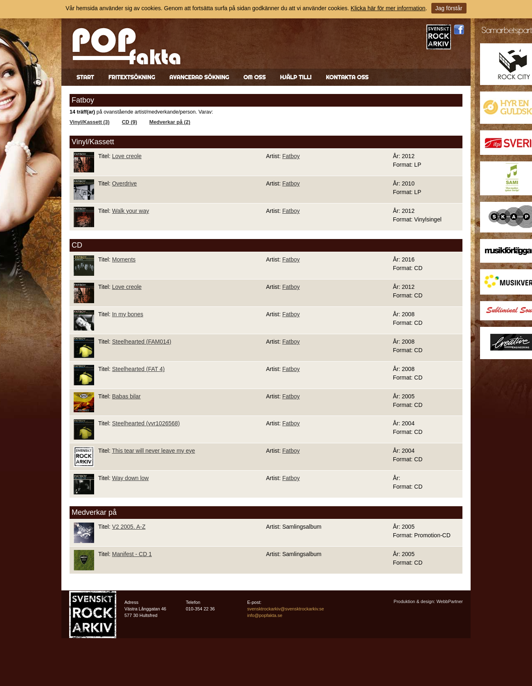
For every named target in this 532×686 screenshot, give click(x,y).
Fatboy (291, 156)
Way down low (130, 478)
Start (85, 77)
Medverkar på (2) (169, 122)
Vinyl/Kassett (93, 142)
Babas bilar (126, 396)
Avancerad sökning (199, 77)
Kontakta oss (347, 77)
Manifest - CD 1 (132, 554)
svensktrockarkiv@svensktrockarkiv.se (285, 608)
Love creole (127, 156)
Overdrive (124, 183)
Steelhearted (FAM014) (141, 341)
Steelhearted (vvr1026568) (146, 423)
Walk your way (130, 211)
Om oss (254, 77)
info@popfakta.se (264, 615)
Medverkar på (94, 512)
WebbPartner (449, 601)
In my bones (127, 314)
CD (77, 245)
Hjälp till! (295, 77)
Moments (124, 259)
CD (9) (129, 122)
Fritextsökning (131, 77)
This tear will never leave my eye (153, 450)
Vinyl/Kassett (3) (90, 122)
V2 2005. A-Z (129, 526)
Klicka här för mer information (388, 8)
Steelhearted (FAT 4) (138, 369)
